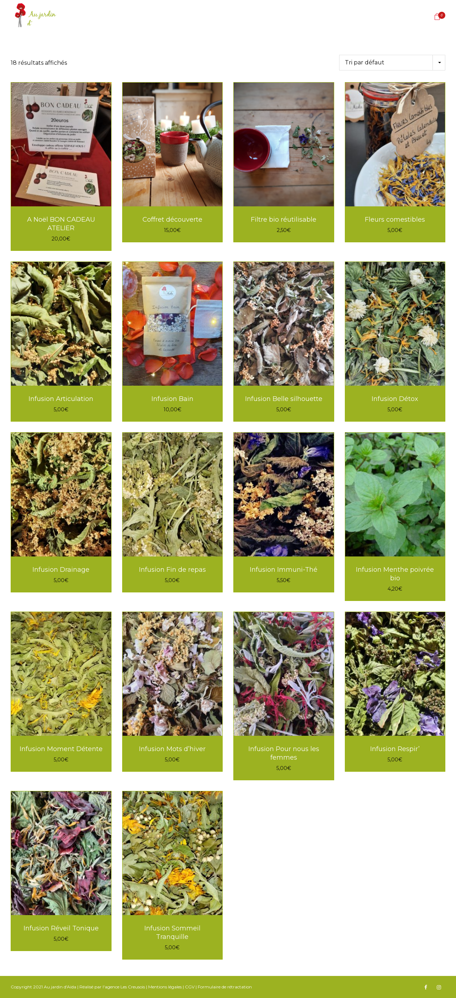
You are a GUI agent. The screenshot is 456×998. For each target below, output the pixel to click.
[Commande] (392, 62)
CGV (190, 986)
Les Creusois (132, 986)
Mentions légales (165, 986)
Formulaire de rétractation (225, 986)
